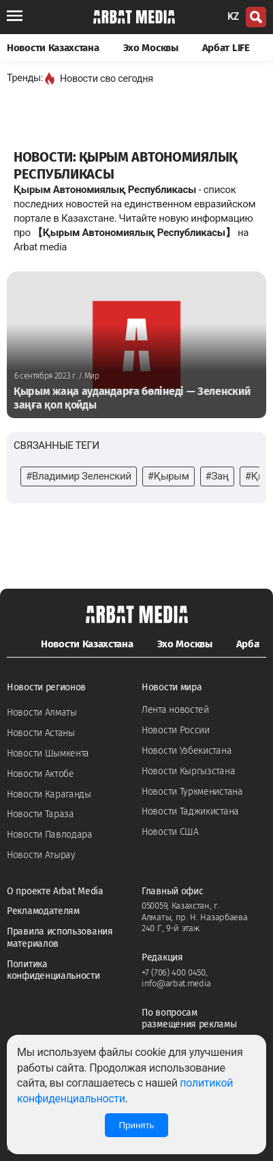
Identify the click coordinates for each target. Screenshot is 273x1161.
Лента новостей (175, 710)
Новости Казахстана (53, 48)
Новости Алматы (42, 712)
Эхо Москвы (150, 48)
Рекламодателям (43, 911)
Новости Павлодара (50, 834)
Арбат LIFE (226, 48)
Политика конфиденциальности (53, 970)
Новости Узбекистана (186, 750)
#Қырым (168, 476)
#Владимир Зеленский (78, 476)
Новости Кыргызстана (188, 771)
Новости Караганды (49, 794)
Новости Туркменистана (192, 791)
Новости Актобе (40, 774)
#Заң (217, 476)
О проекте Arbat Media (55, 891)
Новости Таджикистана (190, 811)
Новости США (170, 832)
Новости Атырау (41, 855)
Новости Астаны (41, 733)
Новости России (176, 730)
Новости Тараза (40, 814)
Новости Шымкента (48, 753)
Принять (136, 1125)
